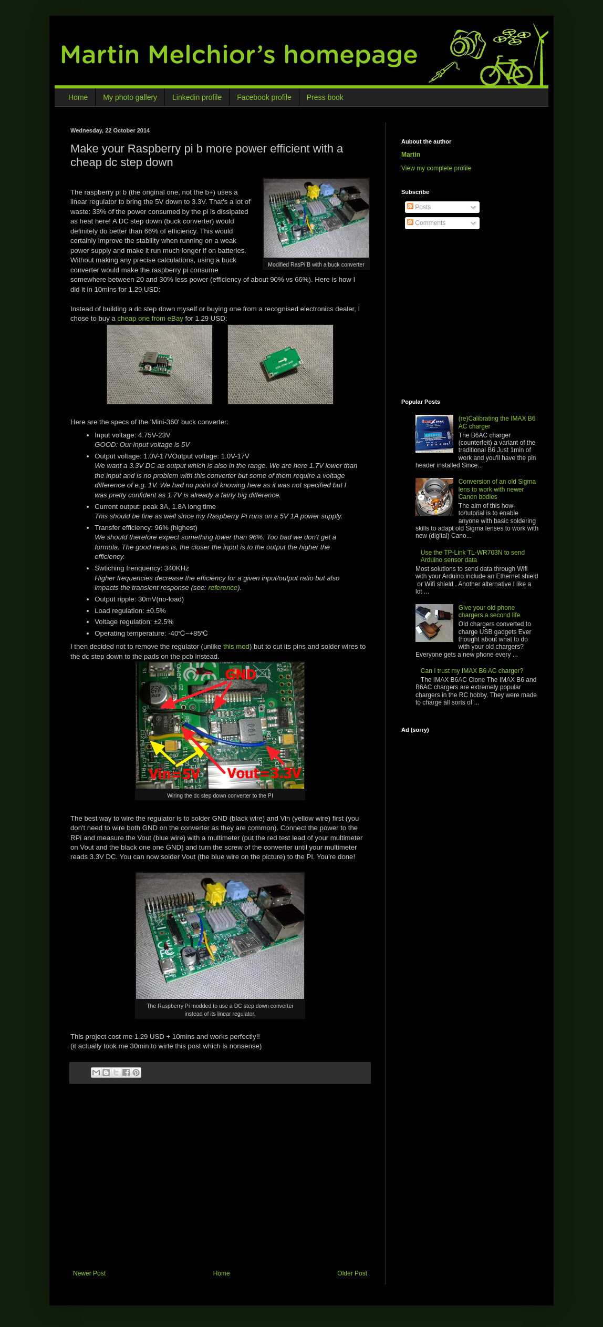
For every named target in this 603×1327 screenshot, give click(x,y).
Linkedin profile (197, 97)
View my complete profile (436, 168)
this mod (236, 646)
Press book (325, 97)
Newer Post (89, 1273)
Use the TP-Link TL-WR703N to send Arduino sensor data (473, 556)
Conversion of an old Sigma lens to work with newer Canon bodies (497, 489)
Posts (419, 207)
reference (222, 587)
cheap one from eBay (150, 318)
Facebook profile (264, 97)
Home (78, 97)
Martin (410, 154)
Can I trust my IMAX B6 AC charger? (472, 671)
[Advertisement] (222, 1185)
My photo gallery (130, 97)
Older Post (352, 1273)
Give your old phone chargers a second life (489, 611)
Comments (426, 223)
